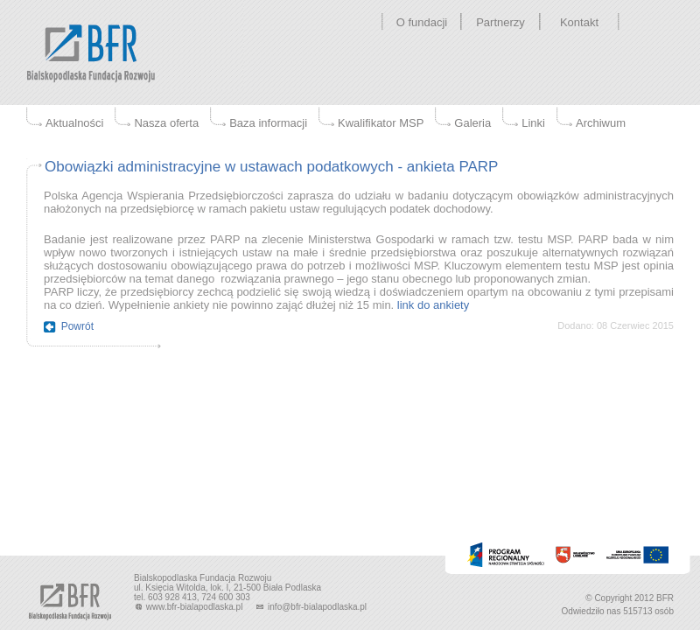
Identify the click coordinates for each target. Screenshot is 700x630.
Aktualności (74, 123)
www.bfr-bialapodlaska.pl (189, 607)
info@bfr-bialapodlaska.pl (311, 607)
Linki (533, 123)
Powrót (77, 326)
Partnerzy (500, 22)
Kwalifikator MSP (381, 123)
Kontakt (579, 22)
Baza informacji (268, 123)
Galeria (472, 123)
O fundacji (422, 22)
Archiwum (601, 123)
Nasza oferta (166, 123)
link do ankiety (433, 305)
